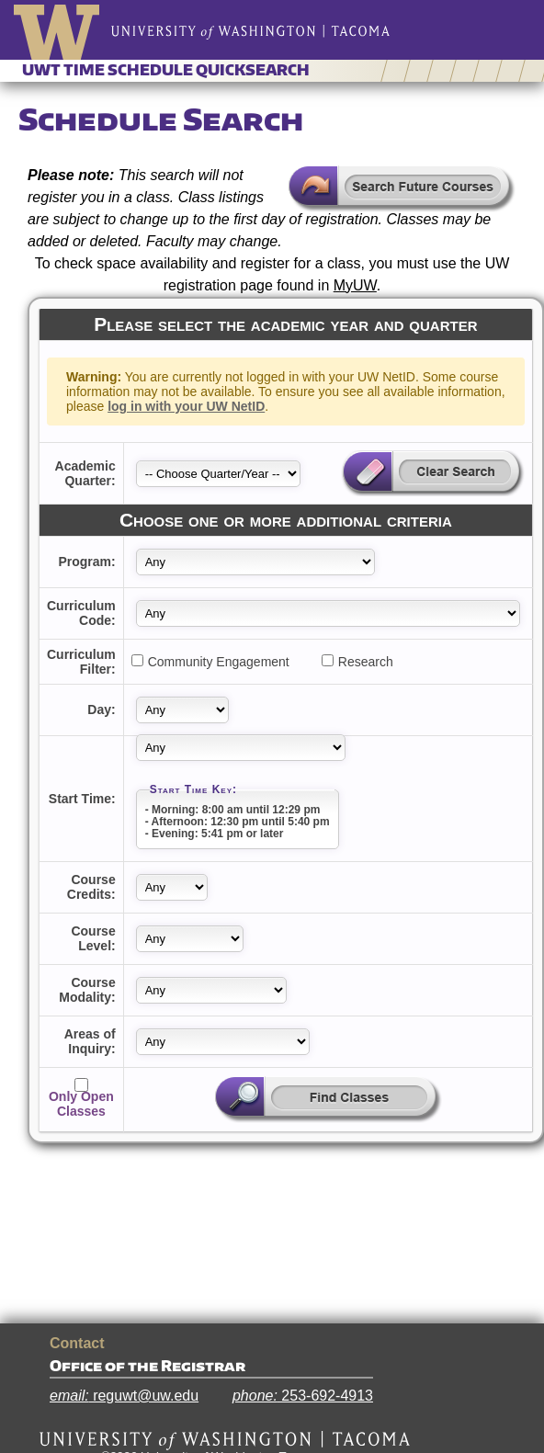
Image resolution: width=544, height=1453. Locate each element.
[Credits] (172, 887)
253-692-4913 (302, 1395)
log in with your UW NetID (186, 406)
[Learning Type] (211, 990)
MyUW (355, 285)
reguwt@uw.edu (124, 1395)
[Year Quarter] (218, 473)
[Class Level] (190, 938)
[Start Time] (241, 747)
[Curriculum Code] (328, 613)
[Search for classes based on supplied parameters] (328, 1099)
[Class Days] (182, 710)
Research (365, 661)
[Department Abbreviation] (255, 562)
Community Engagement (218, 661)
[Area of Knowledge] (223, 1041)
